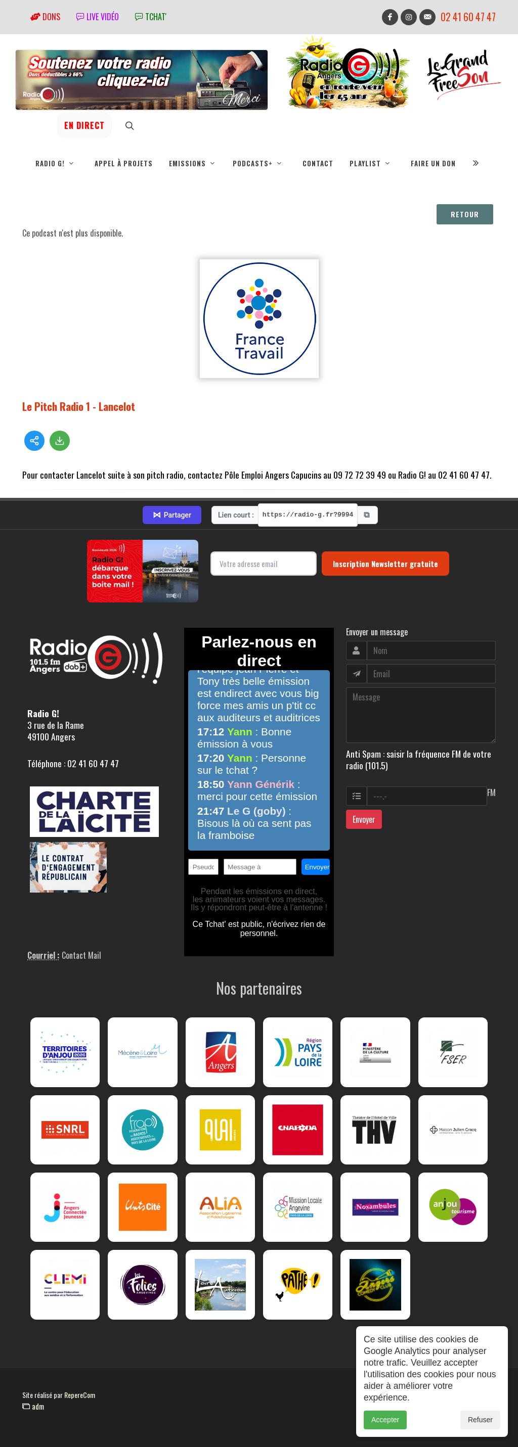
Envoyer (364, 819)
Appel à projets (124, 163)
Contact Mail (81, 955)
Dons (45, 17)
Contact (318, 163)
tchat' (150, 17)
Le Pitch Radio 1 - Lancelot (78, 406)
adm (33, 1406)
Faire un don (433, 163)
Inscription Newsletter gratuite (385, 563)
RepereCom (79, 1394)
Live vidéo (97, 17)
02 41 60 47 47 (468, 17)
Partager (172, 515)
